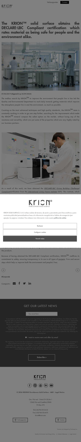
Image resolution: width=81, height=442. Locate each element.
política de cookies (60, 218)
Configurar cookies (40, 232)
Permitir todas (40, 238)
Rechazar (40, 226)
